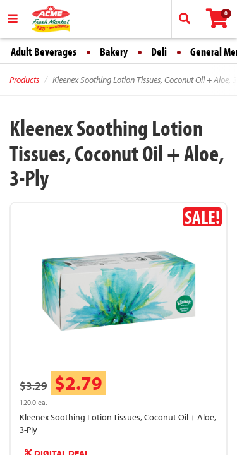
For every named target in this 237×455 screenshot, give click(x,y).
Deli (159, 51)
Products (24, 79)
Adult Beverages (43, 51)
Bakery (114, 51)
